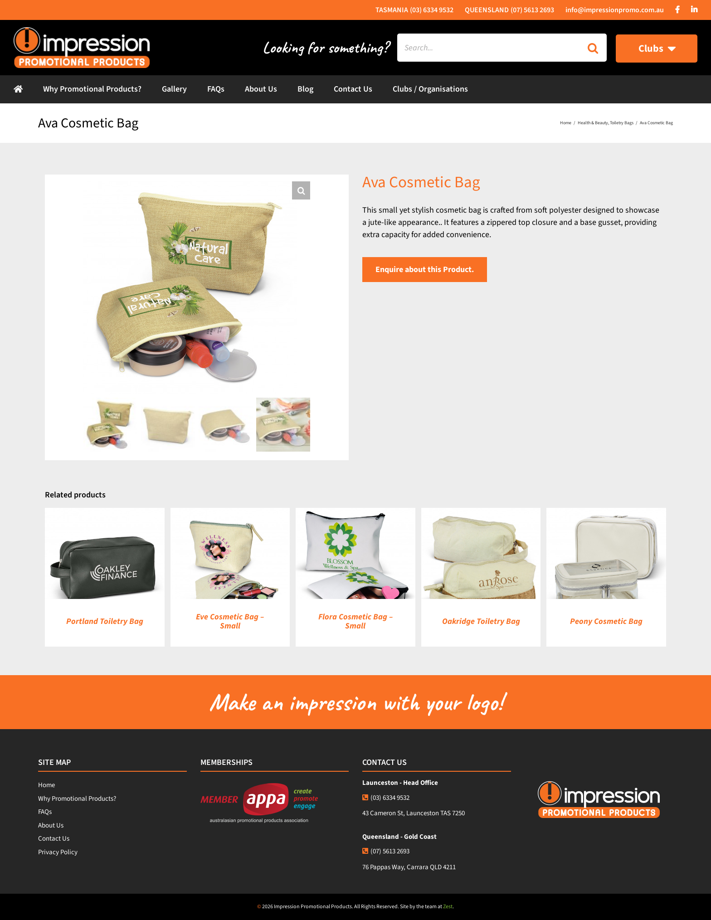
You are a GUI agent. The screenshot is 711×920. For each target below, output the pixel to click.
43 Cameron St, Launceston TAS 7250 (413, 813)
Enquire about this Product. (424, 269)
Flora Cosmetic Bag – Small (355, 621)
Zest (448, 906)
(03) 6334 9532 (385, 798)
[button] (301, 190)
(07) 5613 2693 (385, 851)
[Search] (593, 48)
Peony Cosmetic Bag (606, 621)
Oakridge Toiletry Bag (481, 621)
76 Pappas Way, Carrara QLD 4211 (409, 867)
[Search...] (488, 48)
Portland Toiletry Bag (104, 621)
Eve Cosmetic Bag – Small (230, 621)
